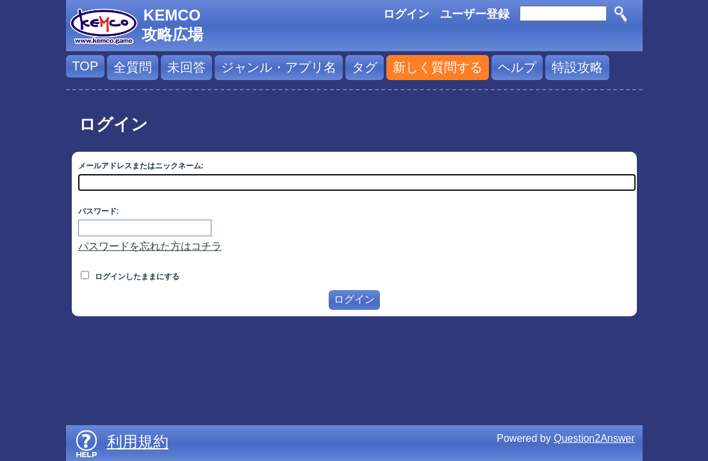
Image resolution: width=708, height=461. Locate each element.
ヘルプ (517, 67)
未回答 (186, 67)
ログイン (406, 14)
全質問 (132, 67)
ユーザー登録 (474, 14)
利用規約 (138, 441)
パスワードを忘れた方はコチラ (150, 246)
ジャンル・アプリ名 (278, 67)
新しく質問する (437, 67)
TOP (85, 66)
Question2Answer (594, 438)
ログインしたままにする (130, 276)
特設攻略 (577, 67)
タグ (364, 67)
